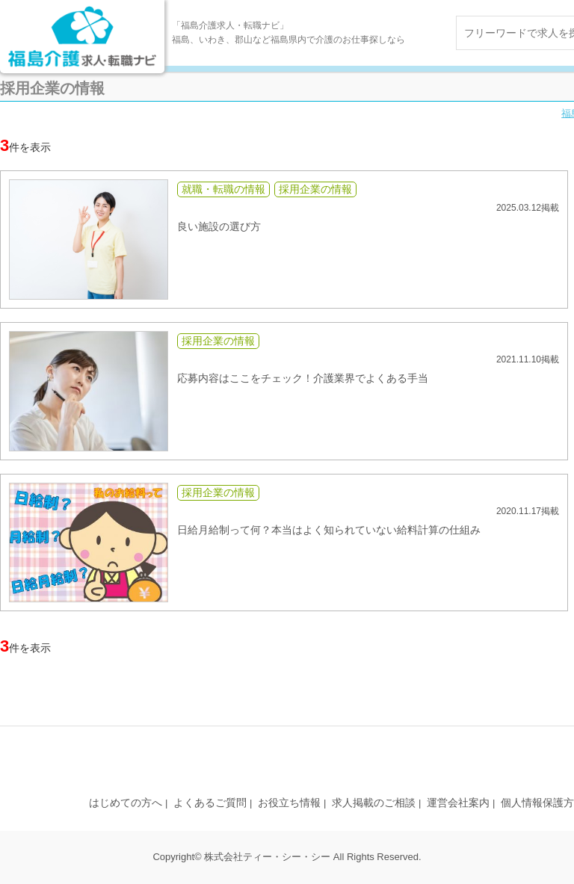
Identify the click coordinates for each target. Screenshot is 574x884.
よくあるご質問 (210, 803)
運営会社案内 (458, 803)
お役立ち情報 (289, 803)
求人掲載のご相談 (374, 803)
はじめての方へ (125, 803)
